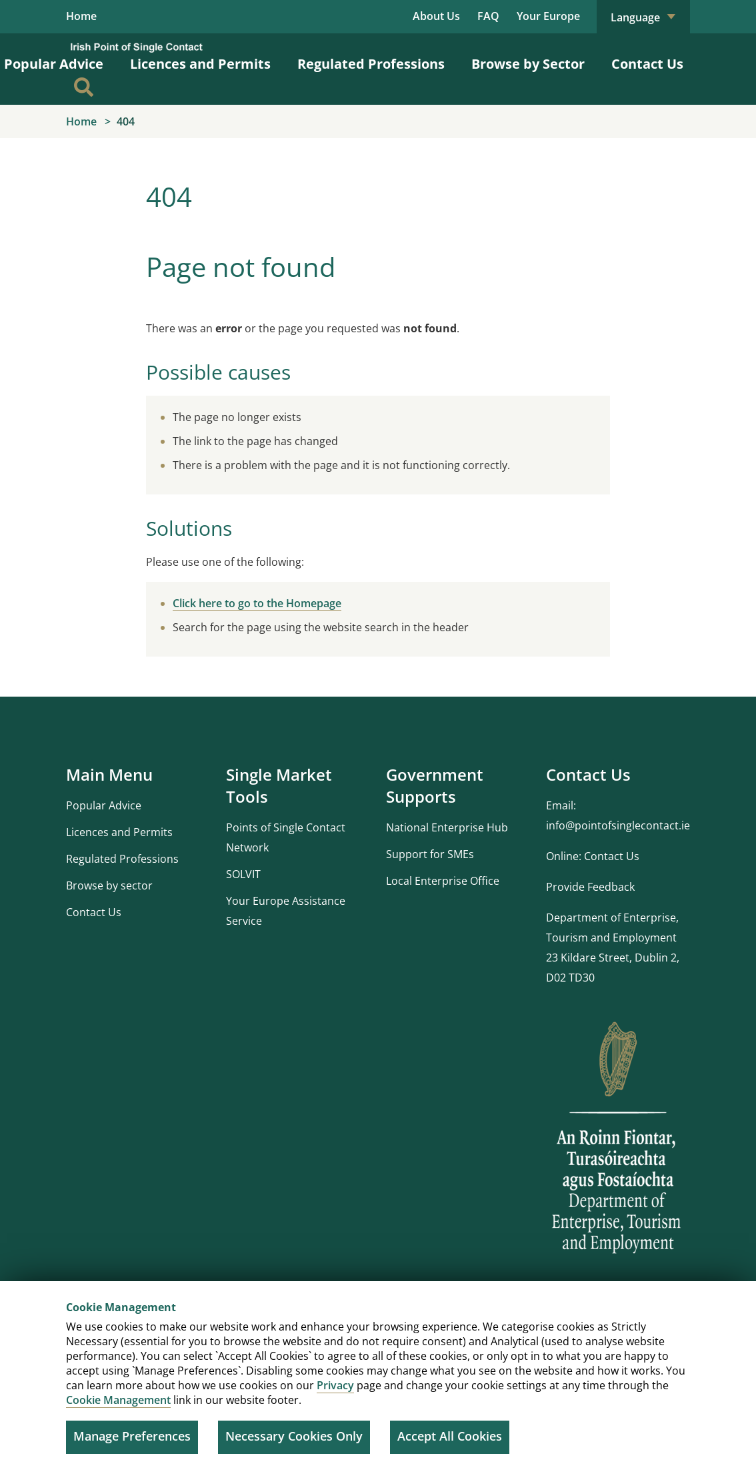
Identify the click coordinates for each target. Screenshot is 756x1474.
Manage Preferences (132, 1436)
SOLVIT (243, 874)
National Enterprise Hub (447, 828)
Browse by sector (109, 886)
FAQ (488, 16)
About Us (436, 16)
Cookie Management (118, 1400)
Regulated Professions (371, 65)
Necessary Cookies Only (294, 1436)
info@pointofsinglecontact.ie (618, 826)
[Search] (83, 88)
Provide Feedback (590, 887)
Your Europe (548, 16)
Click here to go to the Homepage (257, 604)
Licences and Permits (200, 65)
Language (643, 17)
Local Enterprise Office (442, 881)
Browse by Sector (528, 65)
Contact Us (647, 65)
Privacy (335, 1385)
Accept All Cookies (449, 1436)
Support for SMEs (430, 854)
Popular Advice (103, 806)
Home (81, 16)
